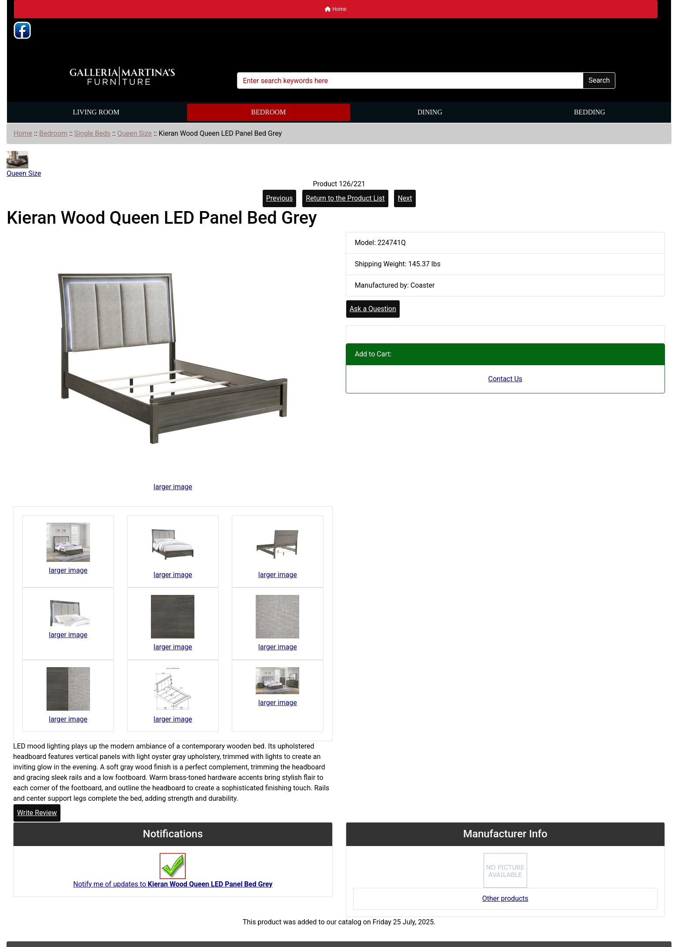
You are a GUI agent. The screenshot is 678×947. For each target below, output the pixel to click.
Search (599, 80)
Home (335, 9)
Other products (505, 898)
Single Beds (92, 133)
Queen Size (134, 133)
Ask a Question (373, 309)
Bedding (589, 112)
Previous (279, 198)
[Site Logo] (122, 76)
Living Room (96, 112)
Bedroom (268, 112)
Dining (429, 112)
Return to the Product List (345, 198)
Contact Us (505, 379)
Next (404, 198)
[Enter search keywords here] (410, 80)
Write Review (37, 813)
